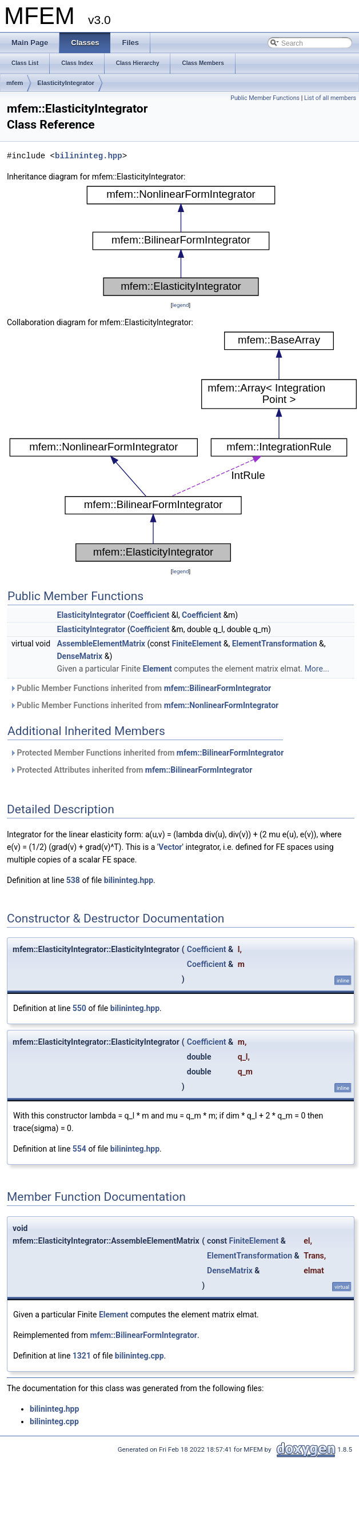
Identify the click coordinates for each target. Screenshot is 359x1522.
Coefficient (149, 615)
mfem (14, 82)
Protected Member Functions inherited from (147, 752)
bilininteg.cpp (139, 1355)
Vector (170, 847)
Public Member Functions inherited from (140, 688)
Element (156, 668)
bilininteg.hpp (88, 155)
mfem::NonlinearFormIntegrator (221, 705)
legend (180, 305)
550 (79, 1008)
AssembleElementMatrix (101, 643)
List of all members (330, 98)
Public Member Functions (265, 98)
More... (317, 668)
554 (79, 1148)
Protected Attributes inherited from (131, 769)
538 (73, 880)
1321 (82, 1355)
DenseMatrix (80, 656)
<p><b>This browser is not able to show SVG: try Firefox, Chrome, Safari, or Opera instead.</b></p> (181, 241)
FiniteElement (197, 643)
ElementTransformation (274, 643)
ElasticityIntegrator (65, 82)
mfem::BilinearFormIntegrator (218, 688)
